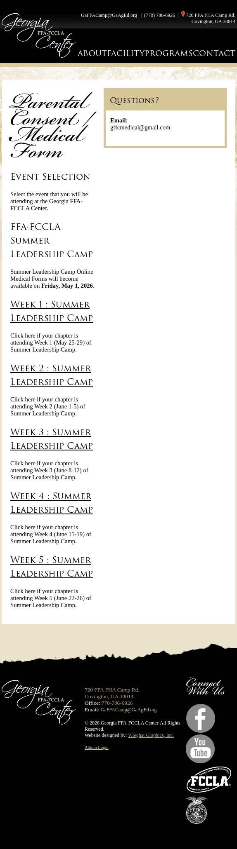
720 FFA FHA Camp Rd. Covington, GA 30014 (210, 18)
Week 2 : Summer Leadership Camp (51, 375)
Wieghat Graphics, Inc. (151, 735)
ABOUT (92, 53)
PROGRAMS (169, 53)
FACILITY (126, 53)
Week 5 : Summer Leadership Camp (51, 566)
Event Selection (50, 176)
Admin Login (97, 747)
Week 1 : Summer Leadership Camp (51, 311)
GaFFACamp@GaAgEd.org (109, 15)
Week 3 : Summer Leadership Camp (51, 439)
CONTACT (214, 53)
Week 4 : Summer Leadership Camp (51, 502)
